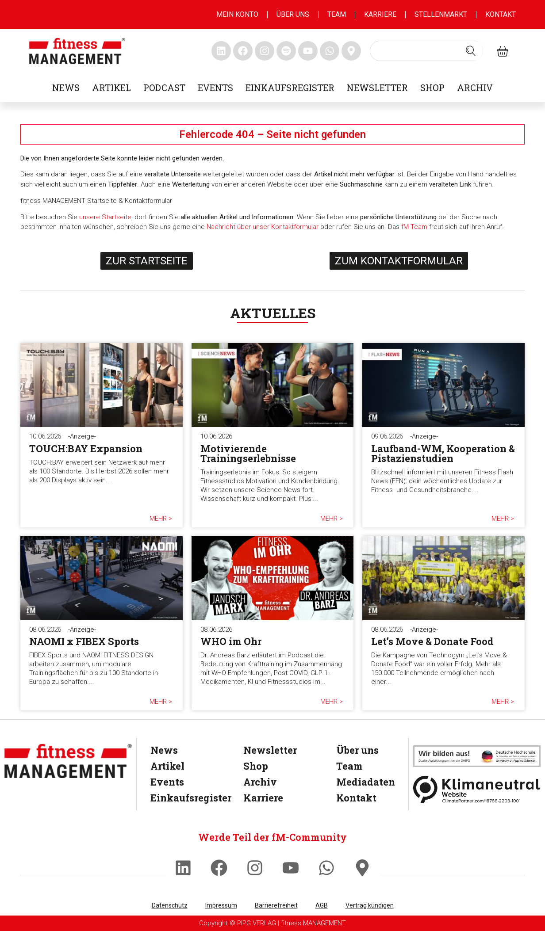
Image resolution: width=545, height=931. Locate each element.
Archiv (475, 87)
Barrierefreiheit (276, 905)
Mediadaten (362, 781)
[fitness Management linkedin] (221, 51)
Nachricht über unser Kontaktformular (263, 227)
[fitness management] (77, 51)
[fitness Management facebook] (243, 51)
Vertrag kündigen (369, 905)
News (66, 87)
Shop (432, 87)
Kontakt (500, 14)
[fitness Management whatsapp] (329, 51)
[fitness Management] (68, 761)
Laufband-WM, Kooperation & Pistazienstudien (443, 453)
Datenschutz (170, 905)
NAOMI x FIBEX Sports (84, 641)
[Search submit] (471, 51)
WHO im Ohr (230, 641)
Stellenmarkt (441, 14)
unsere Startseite (105, 217)
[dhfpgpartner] (477, 756)
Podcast (164, 87)
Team (336, 14)
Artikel (111, 87)
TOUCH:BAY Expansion (85, 448)
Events (215, 87)
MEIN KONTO (237, 14)
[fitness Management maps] (351, 51)
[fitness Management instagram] (264, 51)
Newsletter (377, 87)
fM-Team (414, 227)
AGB (321, 905)
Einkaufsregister (290, 87)
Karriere (380, 14)
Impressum (221, 905)
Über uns (292, 14)
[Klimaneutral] (477, 789)
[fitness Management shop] (502, 51)
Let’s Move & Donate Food (432, 641)
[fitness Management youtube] (308, 51)
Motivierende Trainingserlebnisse (248, 453)
